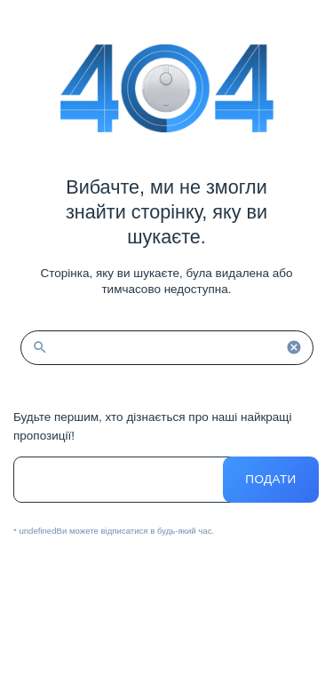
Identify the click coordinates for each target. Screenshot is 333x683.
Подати (270, 479)
